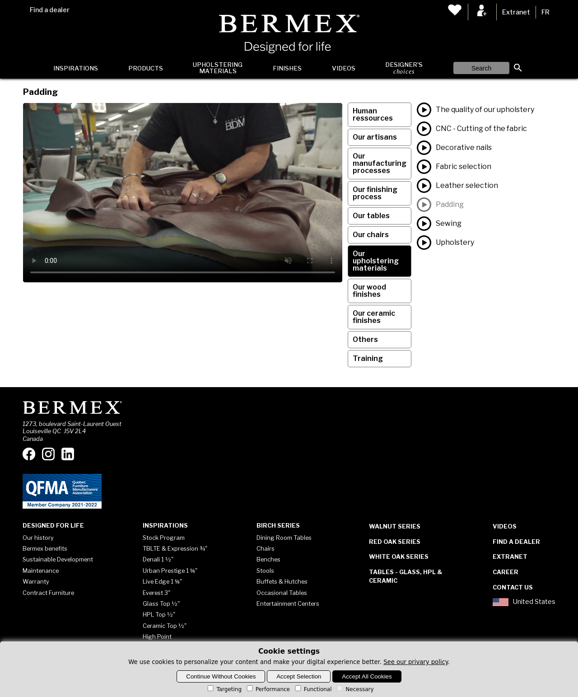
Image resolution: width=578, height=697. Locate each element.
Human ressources (373, 114)
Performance (267, 689)
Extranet (516, 12)
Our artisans (375, 137)
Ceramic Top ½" (164, 625)
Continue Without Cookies (221, 676)
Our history (38, 537)
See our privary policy (415, 662)
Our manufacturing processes (379, 163)
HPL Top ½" (159, 614)
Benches (268, 559)
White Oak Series (399, 556)
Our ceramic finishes (374, 317)
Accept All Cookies (367, 676)
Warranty (36, 581)
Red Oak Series (394, 541)
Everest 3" (156, 592)
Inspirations (75, 68)
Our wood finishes (369, 291)
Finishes (287, 68)
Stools (265, 570)
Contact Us (513, 587)
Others (365, 339)
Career (505, 571)
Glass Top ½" (161, 603)
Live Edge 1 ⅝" (162, 581)
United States (524, 602)
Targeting (224, 689)
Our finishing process (375, 193)
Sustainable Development (58, 559)
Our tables (371, 215)
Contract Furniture (48, 592)
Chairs (265, 548)
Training (368, 358)
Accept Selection (298, 676)
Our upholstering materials (376, 260)
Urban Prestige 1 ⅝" (170, 570)
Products (145, 68)
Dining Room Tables (284, 537)
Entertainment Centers (287, 603)
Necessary (354, 689)
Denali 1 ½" (158, 559)
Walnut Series (394, 526)
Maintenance (41, 570)
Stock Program (164, 537)
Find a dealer (50, 10)
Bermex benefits (45, 548)
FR (545, 12)
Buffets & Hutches (282, 581)
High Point (157, 636)
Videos (343, 68)
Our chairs (371, 234)
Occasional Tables (281, 592)
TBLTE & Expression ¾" (175, 548)
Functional (313, 689)
